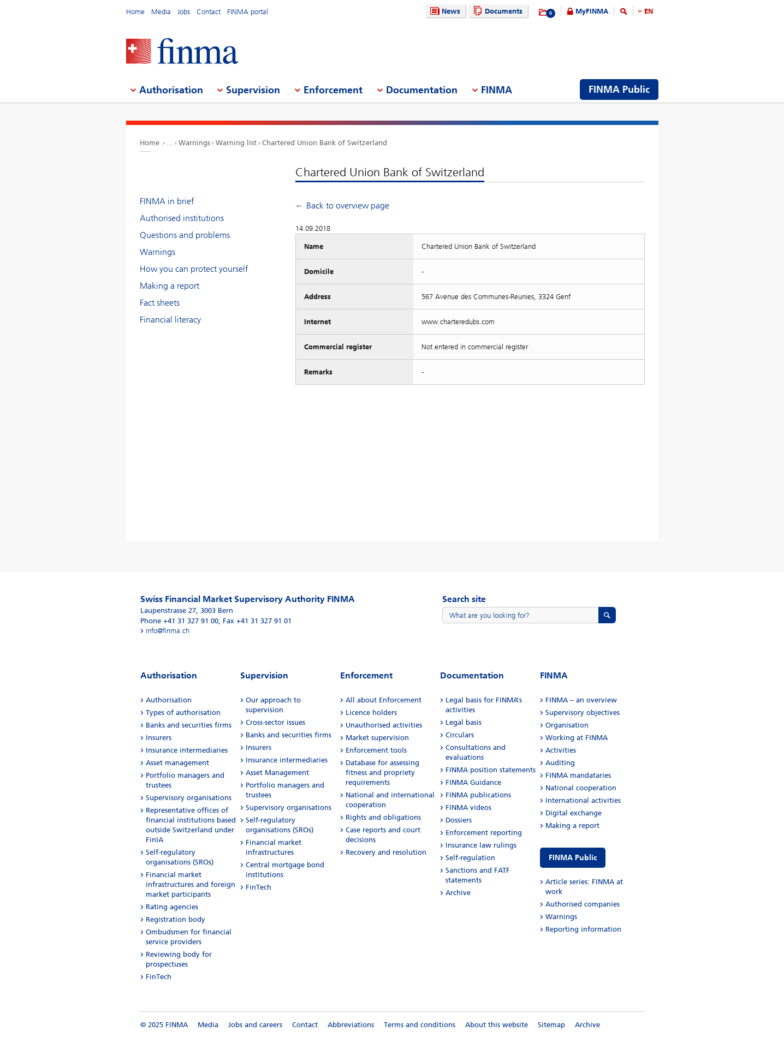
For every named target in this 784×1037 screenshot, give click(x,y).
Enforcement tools (376, 750)
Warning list (236, 143)
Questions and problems (185, 235)
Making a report (169, 286)
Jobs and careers (255, 1025)
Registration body (175, 919)
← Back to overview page (342, 205)
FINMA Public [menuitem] (619, 90)
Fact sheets (160, 302)
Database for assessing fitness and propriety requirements (382, 772)
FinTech (158, 977)
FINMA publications (478, 795)
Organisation (567, 725)
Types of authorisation (183, 712)
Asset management (177, 763)
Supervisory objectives (582, 712)
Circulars (460, 735)
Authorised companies (582, 904)
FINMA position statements (491, 770)
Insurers (158, 738)
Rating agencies (172, 907)
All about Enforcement (383, 700)
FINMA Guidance (473, 782)
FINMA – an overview (581, 700)
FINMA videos (468, 807)
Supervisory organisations (188, 798)
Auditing (560, 763)
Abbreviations (351, 1025)
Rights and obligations (383, 817)
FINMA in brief (167, 201)
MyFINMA (591, 11)
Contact (209, 12)
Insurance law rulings (481, 845)
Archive (458, 893)
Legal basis (464, 722)
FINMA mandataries (578, 775)
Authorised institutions (182, 218)
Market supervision (377, 738)
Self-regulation (470, 858)
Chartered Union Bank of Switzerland (324, 143)
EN (648, 11)
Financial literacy (170, 319)
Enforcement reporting (484, 833)
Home (135, 12)
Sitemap (551, 1025)
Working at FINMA (576, 738)
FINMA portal (247, 12)
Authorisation (169, 700)
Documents (496, 11)
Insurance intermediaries (187, 750)
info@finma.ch (167, 631)
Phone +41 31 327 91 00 (179, 621)
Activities (560, 750)
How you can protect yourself (194, 269)
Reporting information (583, 929)
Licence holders (371, 712)
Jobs (183, 12)
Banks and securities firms (188, 725)
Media (161, 12)
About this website (496, 1025)
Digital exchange (573, 813)
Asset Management (277, 772)
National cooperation (580, 788)
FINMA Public (573, 857)
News (443, 11)
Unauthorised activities (384, 725)
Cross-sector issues (275, 722)
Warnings (194, 143)
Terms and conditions (419, 1025)
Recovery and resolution (386, 852)
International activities (583, 800)
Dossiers (459, 820)
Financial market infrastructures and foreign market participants (190, 884)
